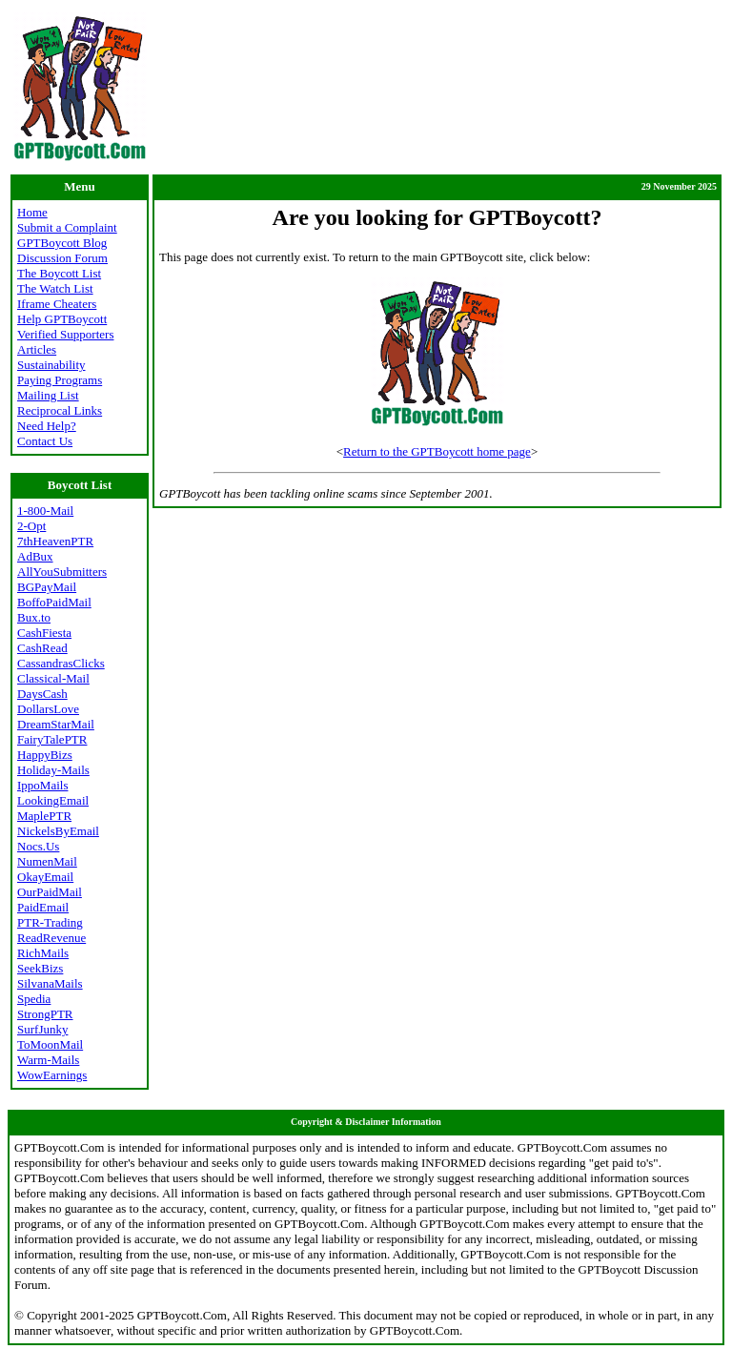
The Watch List (55, 288)
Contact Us (44, 441)
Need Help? (46, 426)
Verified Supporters (65, 334)
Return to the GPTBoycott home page (437, 451)
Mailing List (48, 395)
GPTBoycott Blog (62, 242)
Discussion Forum (62, 258)
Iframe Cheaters (56, 303)
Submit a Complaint (67, 227)
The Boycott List (59, 273)
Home (32, 212)
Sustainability (51, 365)
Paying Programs (59, 380)
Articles (36, 349)
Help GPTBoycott (62, 319)
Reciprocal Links (59, 410)
